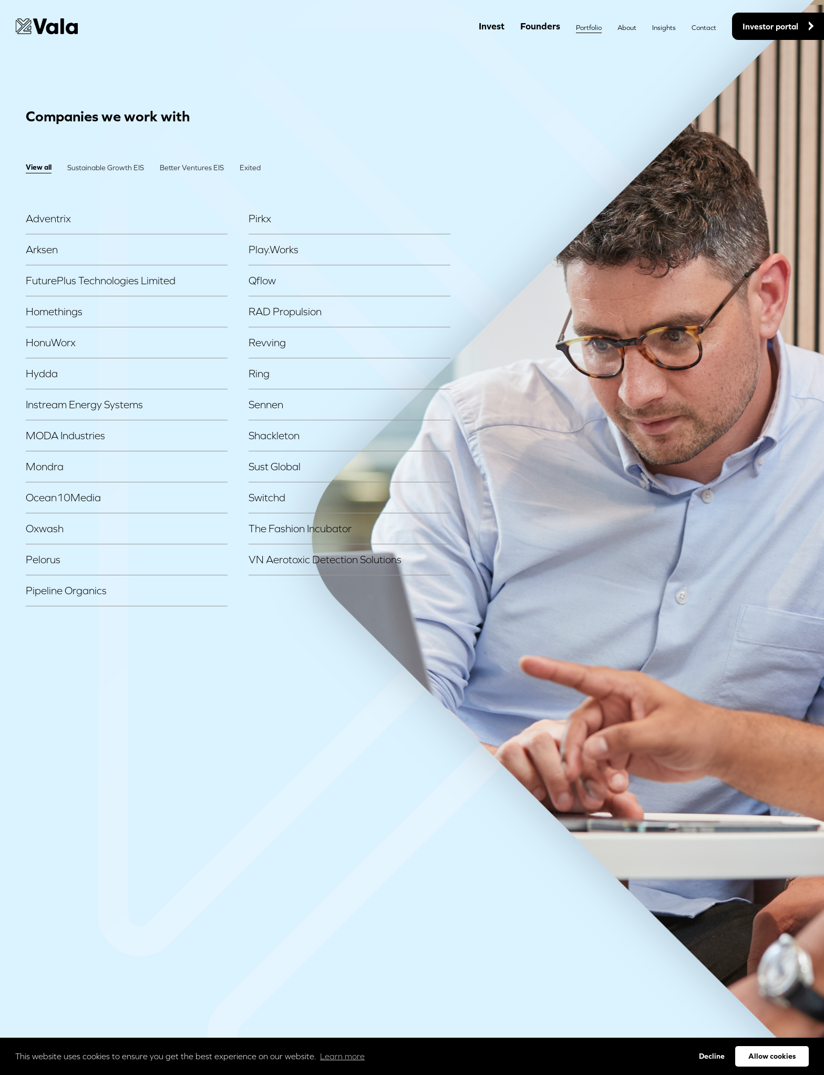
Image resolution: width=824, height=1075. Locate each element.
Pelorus (127, 559)
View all (39, 167)
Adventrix (127, 218)
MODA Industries (127, 435)
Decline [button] (712, 1056)
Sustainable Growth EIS (105, 167)
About (626, 28)
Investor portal (778, 26)
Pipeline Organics (127, 590)
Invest (491, 26)
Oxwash (127, 528)
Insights (664, 28)
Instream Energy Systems (127, 404)
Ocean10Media (127, 497)
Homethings (127, 311)
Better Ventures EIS (192, 167)
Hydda (127, 373)
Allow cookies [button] (772, 1056)
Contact (704, 28)
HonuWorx (127, 342)
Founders (540, 26)
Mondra (127, 466)
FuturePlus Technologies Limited (127, 280)
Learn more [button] (342, 1056)
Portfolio (589, 28)
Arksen (127, 249)
